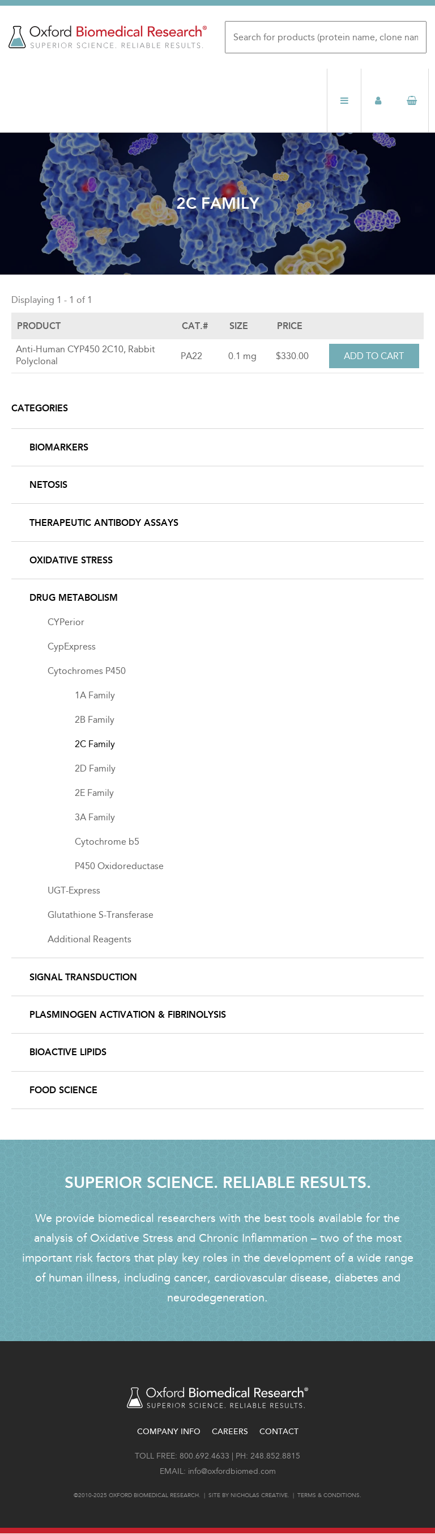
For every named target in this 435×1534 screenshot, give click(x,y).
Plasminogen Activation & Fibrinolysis (127, 1014)
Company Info (169, 1431)
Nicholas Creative (259, 1495)
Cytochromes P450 (87, 670)
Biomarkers (58, 447)
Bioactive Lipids (67, 1052)
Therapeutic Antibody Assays (103, 522)
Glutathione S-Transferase (100, 914)
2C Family (95, 744)
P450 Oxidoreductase (119, 866)
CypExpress (72, 646)
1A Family (95, 695)
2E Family (94, 792)
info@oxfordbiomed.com (232, 1471)
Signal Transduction (83, 977)
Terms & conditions (328, 1495)
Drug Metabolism (73, 597)
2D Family (95, 768)
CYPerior (66, 622)
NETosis (48, 484)
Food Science (63, 1090)
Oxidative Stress (71, 560)
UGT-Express (74, 890)
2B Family (94, 719)
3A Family (95, 817)
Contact (278, 1431)
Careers (230, 1431)
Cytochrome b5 (107, 841)
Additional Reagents (89, 939)
